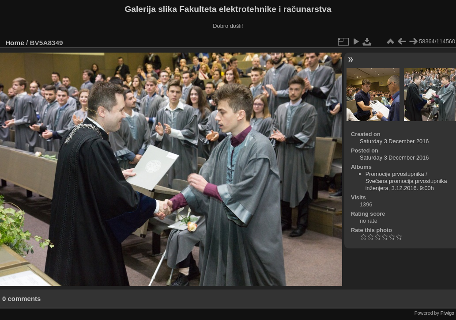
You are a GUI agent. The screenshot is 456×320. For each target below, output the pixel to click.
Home (14, 42)
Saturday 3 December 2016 (394, 141)
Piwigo (447, 313)
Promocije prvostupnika (395, 174)
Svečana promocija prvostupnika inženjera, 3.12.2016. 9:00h (406, 184)
